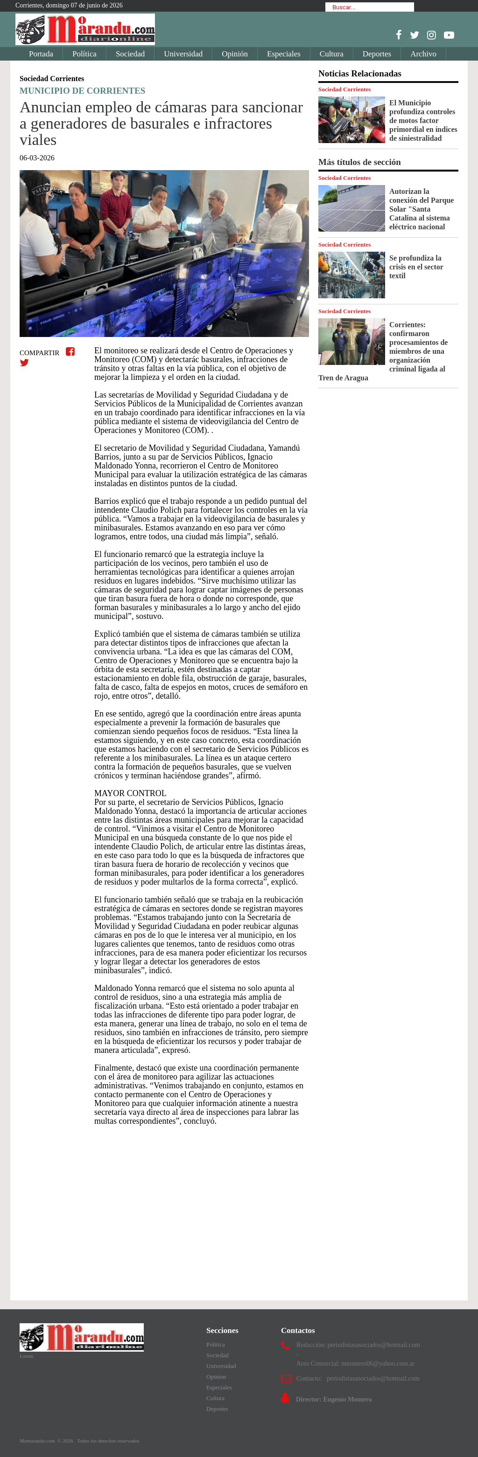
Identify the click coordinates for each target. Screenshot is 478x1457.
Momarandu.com (38, 1440)
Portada (41, 53)
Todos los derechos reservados (108, 1440)
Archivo (423, 53)
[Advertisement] (164, 1208)
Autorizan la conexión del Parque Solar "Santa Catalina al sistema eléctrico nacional (421, 209)
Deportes (377, 53)
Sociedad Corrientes (344, 89)
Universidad (183, 53)
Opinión (235, 53)
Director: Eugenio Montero (334, 1399)
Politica (215, 1344)
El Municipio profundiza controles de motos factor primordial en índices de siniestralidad (423, 120)
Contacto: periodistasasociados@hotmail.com (357, 1378)
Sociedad (130, 53)
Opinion (216, 1376)
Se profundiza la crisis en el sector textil (416, 267)
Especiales (284, 53)
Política (84, 53)
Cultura (332, 53)
